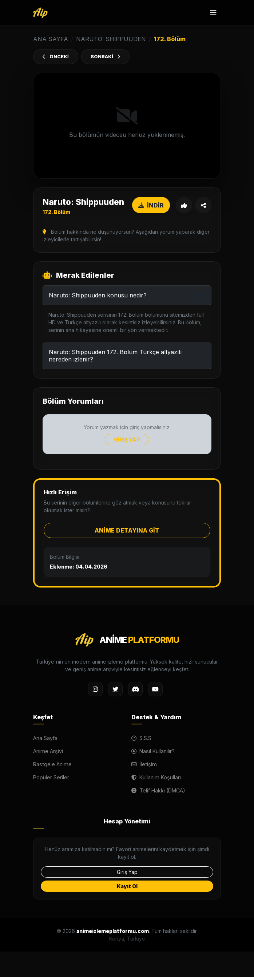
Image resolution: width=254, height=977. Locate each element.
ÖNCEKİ (56, 56)
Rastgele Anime (52, 764)
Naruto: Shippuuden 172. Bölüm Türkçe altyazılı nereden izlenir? (115, 355)
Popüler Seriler (51, 777)
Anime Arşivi (48, 751)
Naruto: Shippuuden (111, 39)
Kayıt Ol (127, 886)
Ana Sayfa (45, 738)
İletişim (144, 764)
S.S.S (141, 738)
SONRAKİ (105, 56)
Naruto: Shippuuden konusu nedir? (98, 295)
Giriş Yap (127, 872)
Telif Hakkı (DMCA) (158, 790)
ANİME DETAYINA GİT (127, 530)
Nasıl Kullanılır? (153, 751)
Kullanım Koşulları (156, 777)
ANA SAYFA (50, 39)
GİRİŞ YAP (127, 439)
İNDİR (151, 205)
